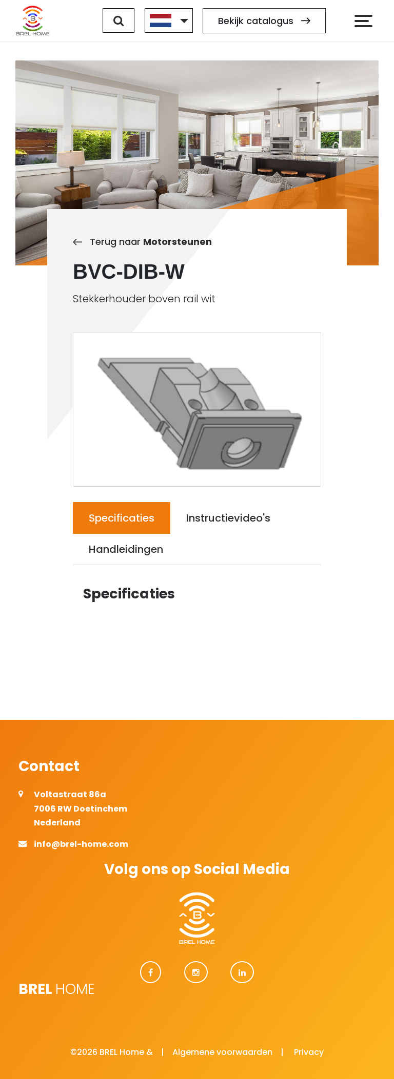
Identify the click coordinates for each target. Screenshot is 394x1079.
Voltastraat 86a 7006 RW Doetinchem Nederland (80, 808)
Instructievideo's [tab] (228, 518)
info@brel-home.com (81, 844)
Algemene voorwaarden (222, 1052)
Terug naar (142, 241)
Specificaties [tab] (121, 518)
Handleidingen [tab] (126, 549)
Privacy (309, 1052)
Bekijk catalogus (264, 20)
